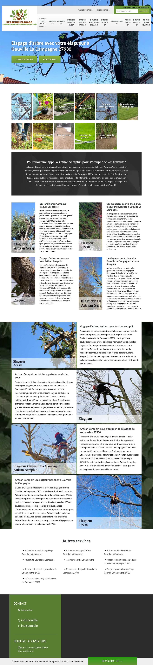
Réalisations (49, 59)
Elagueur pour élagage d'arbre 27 (42, 22)
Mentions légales (50, 661)
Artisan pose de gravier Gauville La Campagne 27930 (80, 571)
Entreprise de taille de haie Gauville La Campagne (117, 552)
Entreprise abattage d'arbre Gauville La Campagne (76, 552)
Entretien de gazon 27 (136, 22)
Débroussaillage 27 (117, 22)
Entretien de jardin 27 (105, 22)
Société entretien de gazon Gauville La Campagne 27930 (39, 571)
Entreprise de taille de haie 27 (71, 22)
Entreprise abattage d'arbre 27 (82, 22)
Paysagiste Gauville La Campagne (40, 559)
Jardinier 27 (52, 22)
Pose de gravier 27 (127, 22)
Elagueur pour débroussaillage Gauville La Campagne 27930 (119, 571)
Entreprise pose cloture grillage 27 (94, 22)
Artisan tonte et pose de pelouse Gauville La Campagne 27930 (120, 561)
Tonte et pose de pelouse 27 (146, 22)
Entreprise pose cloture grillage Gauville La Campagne (37, 552)
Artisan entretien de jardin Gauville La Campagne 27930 (39, 580)
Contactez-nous (24, 59)
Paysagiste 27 (61, 22)
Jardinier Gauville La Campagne (80, 559)
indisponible (85, 10)
